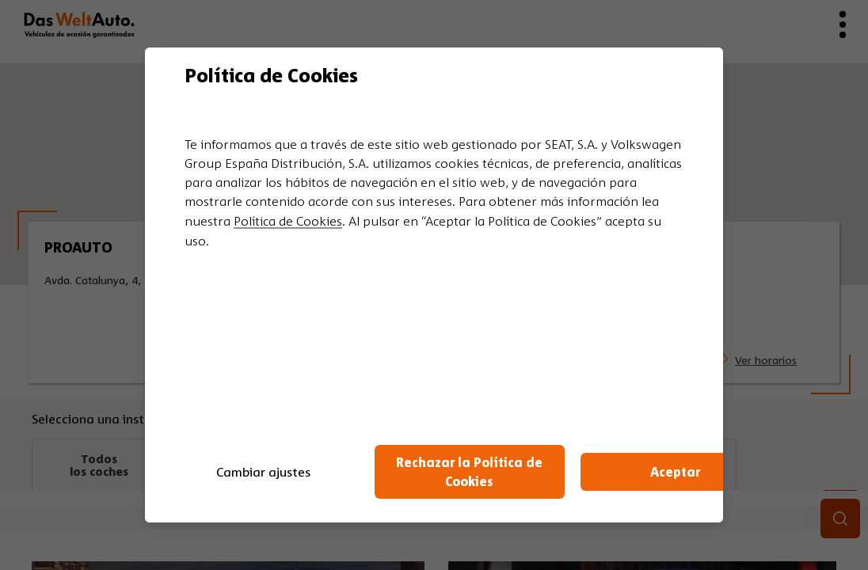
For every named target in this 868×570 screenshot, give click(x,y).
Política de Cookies (288, 221)
